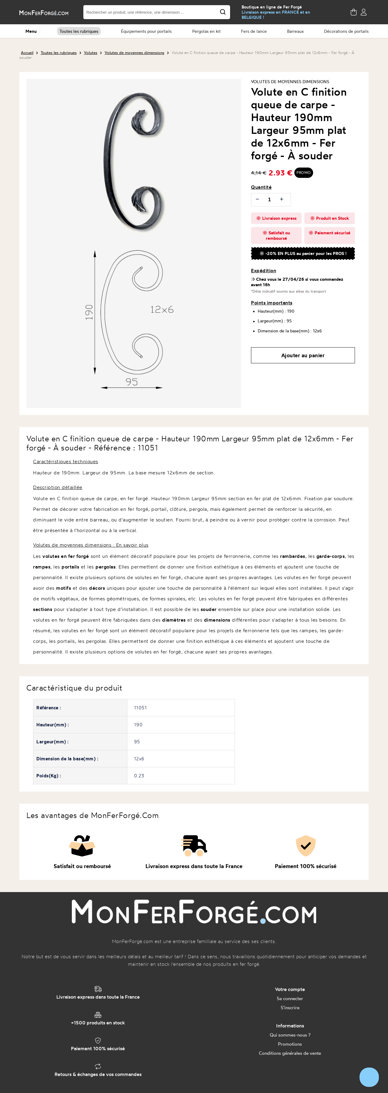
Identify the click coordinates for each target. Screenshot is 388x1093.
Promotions (290, 1044)
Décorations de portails (346, 31)
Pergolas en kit (206, 31)
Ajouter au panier (303, 355)
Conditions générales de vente (290, 1053)
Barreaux (295, 31)
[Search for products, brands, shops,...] (222, 12)
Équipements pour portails (146, 31)
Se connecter (290, 998)
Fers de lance (254, 31)
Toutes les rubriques (78, 31)
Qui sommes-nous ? (290, 1035)
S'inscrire (290, 1007)
